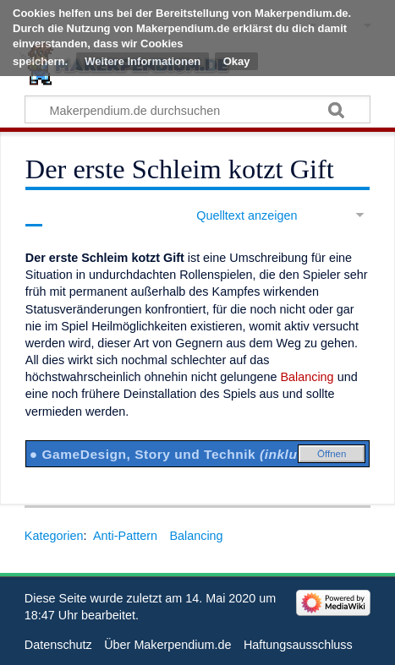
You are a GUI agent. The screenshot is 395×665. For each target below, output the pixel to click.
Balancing (306, 377)
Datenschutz (58, 644)
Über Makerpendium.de (167, 644)
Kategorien (54, 535)
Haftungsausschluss (298, 644)
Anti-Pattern (125, 535)
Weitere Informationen (142, 61)
